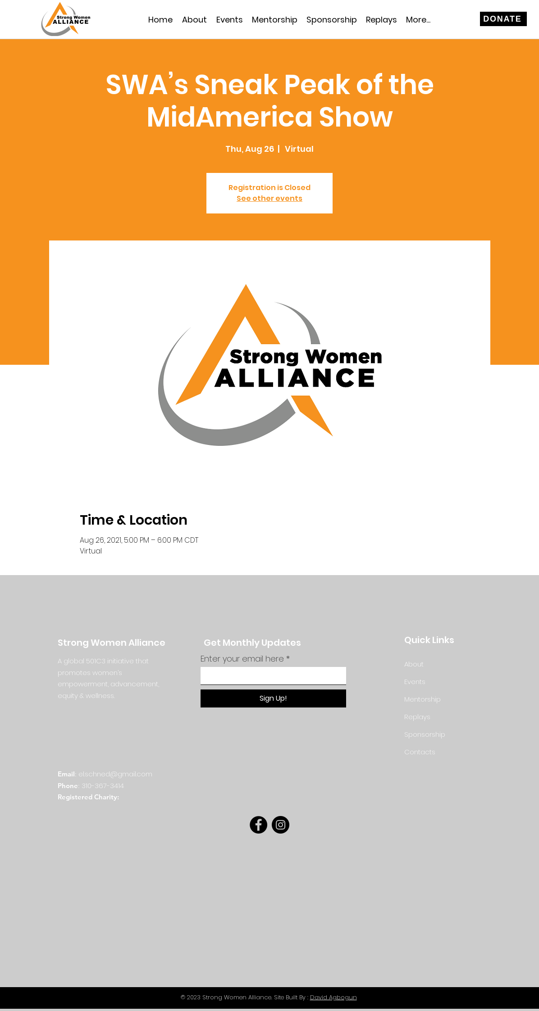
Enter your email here (242, 659)
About (414, 664)
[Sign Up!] (273, 698)
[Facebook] (258, 825)
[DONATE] (503, 19)
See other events (269, 198)
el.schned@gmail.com (115, 774)
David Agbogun (333, 997)
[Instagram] (280, 825)
